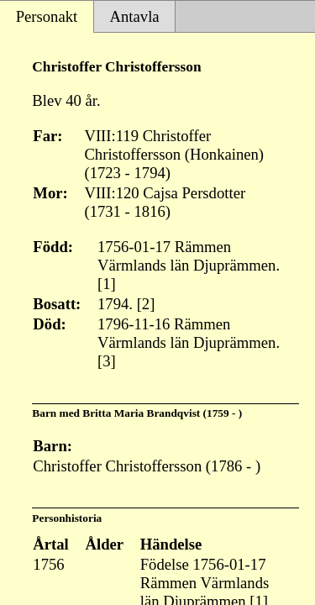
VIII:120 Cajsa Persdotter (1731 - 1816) (164, 202)
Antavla (135, 16)
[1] (106, 283)
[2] (146, 304)
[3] (106, 361)
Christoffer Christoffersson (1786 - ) (146, 466)
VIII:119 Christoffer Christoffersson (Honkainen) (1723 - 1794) (174, 154)
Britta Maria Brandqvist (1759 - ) (162, 413)
